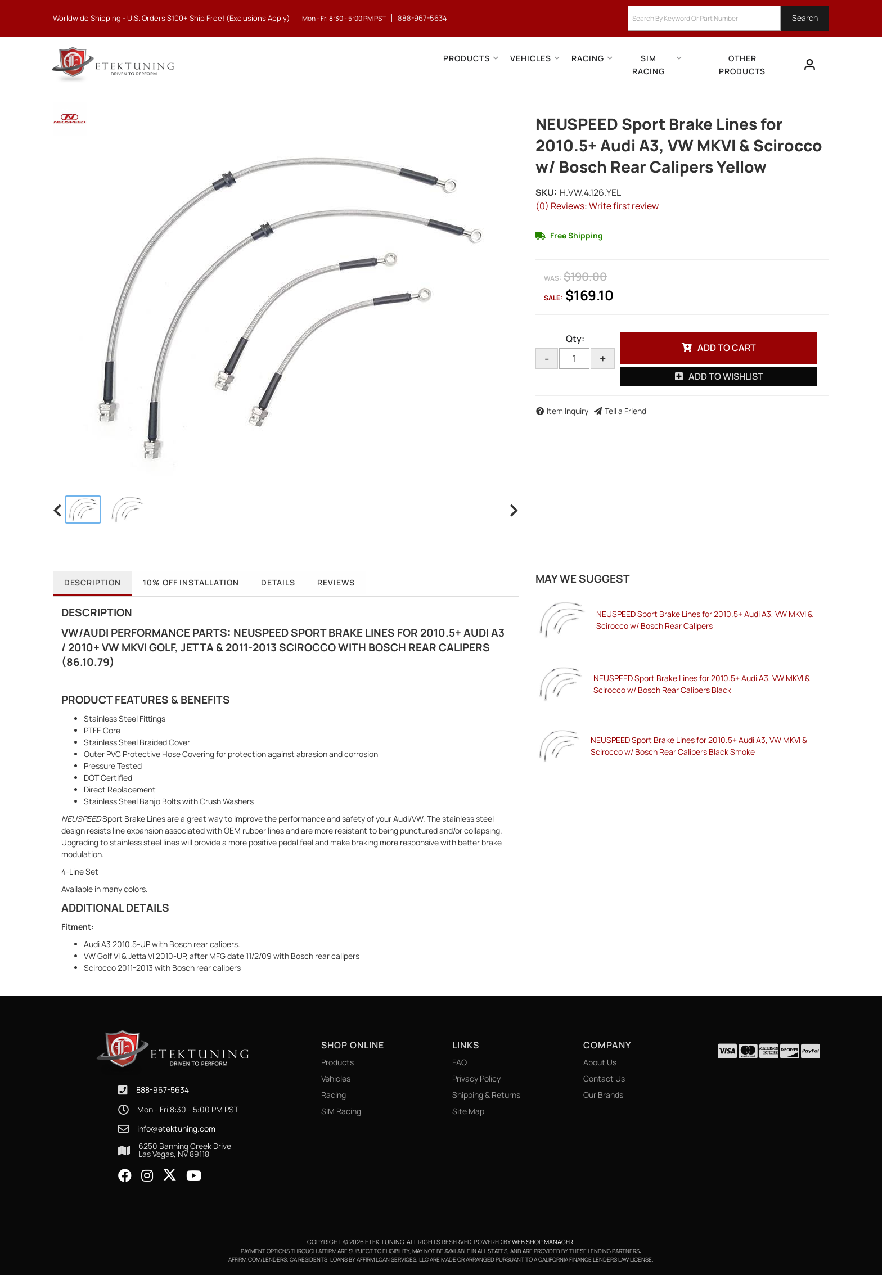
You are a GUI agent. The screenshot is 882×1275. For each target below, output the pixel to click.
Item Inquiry (567, 411)
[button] (728, 18)
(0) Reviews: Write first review (597, 206)
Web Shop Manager (542, 1241)
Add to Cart (727, 347)
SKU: (546, 192)
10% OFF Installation (192, 582)
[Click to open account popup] (810, 64)
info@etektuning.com (176, 1129)
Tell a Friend (625, 411)
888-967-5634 (162, 1089)
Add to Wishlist (725, 376)
